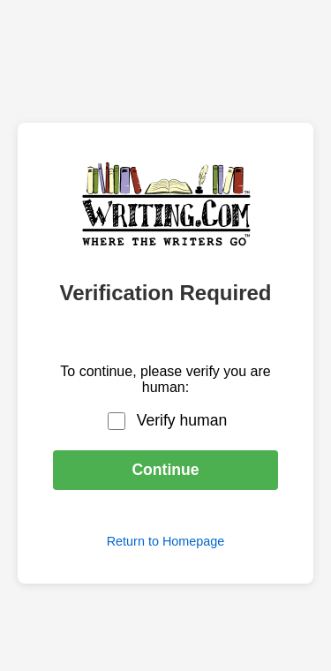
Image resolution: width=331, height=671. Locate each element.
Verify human (182, 420)
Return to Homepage (166, 541)
